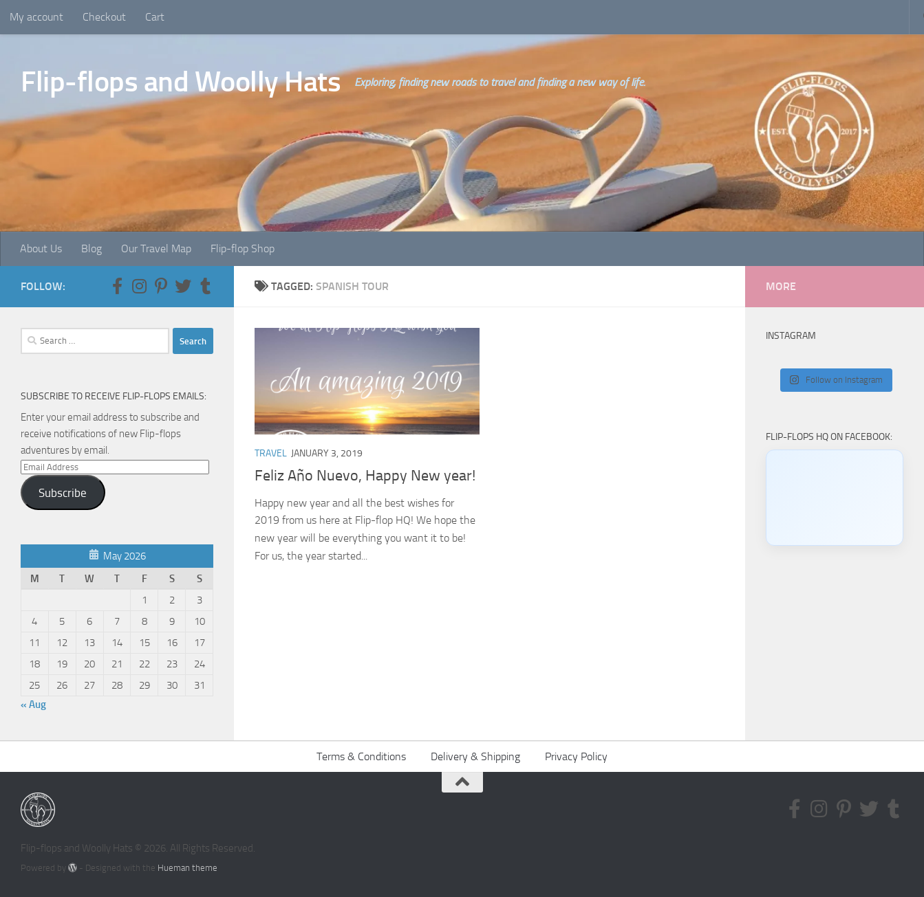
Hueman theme (187, 868)
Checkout (104, 16)
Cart (154, 16)
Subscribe (63, 493)
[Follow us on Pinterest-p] (161, 286)
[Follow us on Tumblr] (205, 286)
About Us (41, 248)
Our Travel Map (156, 248)
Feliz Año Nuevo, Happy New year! (365, 476)
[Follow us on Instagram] (139, 286)
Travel (271, 453)
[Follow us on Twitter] (183, 286)
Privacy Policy (576, 756)
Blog (91, 248)
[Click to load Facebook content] (834, 498)
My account (36, 16)
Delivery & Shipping (475, 756)
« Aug (33, 704)
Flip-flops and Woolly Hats (181, 82)
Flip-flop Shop (243, 248)
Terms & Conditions (361, 756)
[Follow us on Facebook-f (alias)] (117, 286)
